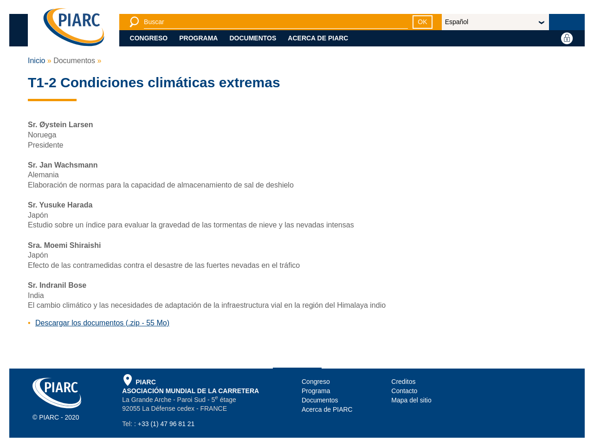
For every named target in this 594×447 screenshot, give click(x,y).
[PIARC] (74, 28)
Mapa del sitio (411, 400)
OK (422, 22)
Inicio (36, 61)
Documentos (252, 38)
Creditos (403, 381)
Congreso (149, 38)
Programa (198, 38)
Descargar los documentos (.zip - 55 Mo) (102, 323)
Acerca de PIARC (318, 38)
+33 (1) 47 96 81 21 (166, 424)
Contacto (404, 391)
